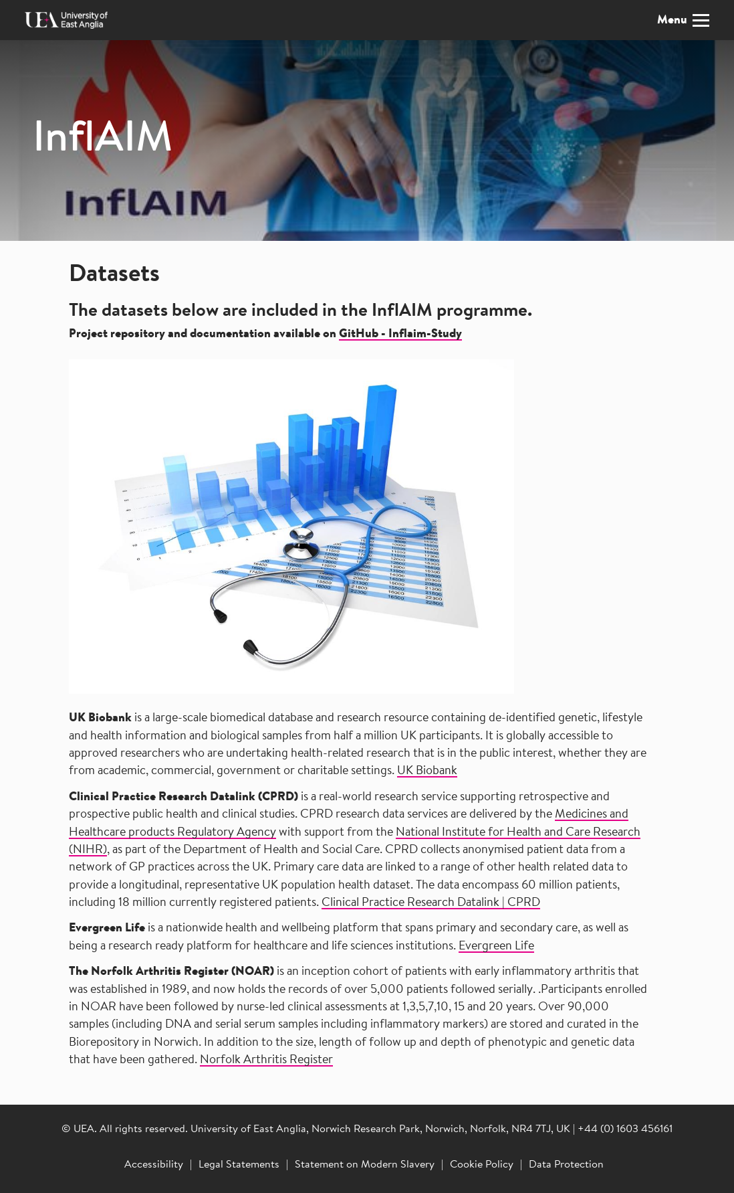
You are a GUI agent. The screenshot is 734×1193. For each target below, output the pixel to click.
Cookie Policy (481, 1165)
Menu (683, 20)
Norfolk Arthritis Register (266, 1060)
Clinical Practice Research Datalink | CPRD (431, 903)
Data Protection (566, 1165)
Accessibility (153, 1165)
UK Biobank (427, 771)
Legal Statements (239, 1165)
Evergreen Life (496, 947)
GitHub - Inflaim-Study (400, 335)
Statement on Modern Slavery (365, 1165)
